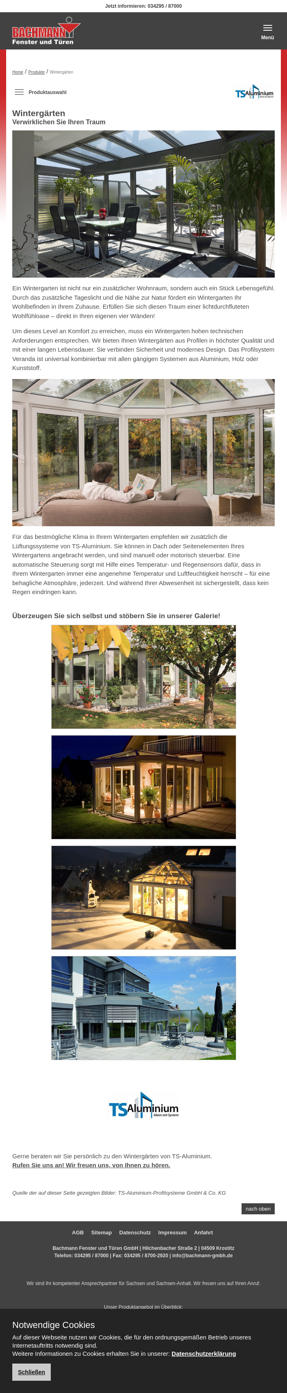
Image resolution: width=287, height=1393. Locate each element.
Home (17, 72)
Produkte (36, 72)
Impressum (172, 1232)
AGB (78, 1232)
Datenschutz (135, 1232)
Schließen (31, 1372)
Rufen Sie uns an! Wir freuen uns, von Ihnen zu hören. (91, 1165)
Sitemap (101, 1232)
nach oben (258, 1209)
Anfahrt (203, 1232)
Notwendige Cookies (53, 1325)
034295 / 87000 (165, 6)
